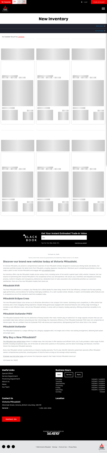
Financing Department (11, 379)
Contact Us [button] (11, 419)
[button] (6, 2)
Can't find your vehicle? (81, 243)
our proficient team (48, 270)
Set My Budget (99, 30)
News (4, 384)
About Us (5, 381)
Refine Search (99, 26)
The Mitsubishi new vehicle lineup (14, 341)
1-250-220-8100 (45, 408)
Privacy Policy (73, 447)
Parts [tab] (79, 374)
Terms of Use (63, 447)
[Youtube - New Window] (8, 446)
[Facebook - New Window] (3, 446)
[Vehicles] (64, 237)
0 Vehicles (21, 37)
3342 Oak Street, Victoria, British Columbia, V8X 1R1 (23, 405)
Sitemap (54, 447)
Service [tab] (68, 374)
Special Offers (7, 373)
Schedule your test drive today (13, 356)
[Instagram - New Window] (13, 446)
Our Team (6, 387)
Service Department (10, 376)
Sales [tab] (59, 374)
